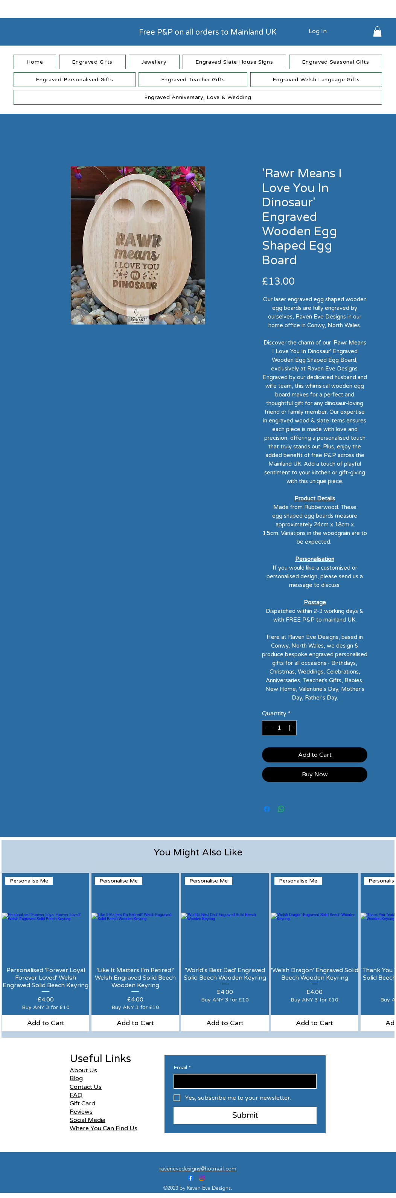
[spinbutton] (279, 728)
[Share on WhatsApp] (281, 809)
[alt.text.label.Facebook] (190, 1177)
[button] (377, 31)
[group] (198, 952)
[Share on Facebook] (266, 809)
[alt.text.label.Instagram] (202, 1177)
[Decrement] (268, 728)
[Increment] (290, 728)
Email (182, 1067)
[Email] (242, 1081)
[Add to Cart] (45, 1023)
